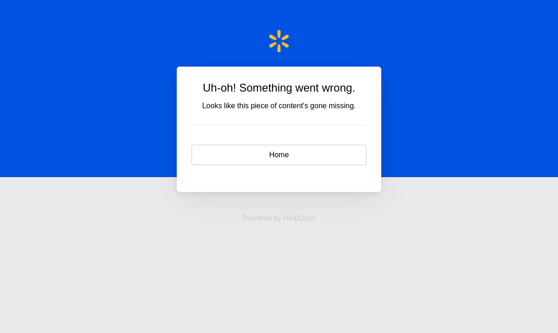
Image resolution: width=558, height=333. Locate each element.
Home (279, 155)
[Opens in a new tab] (279, 218)
